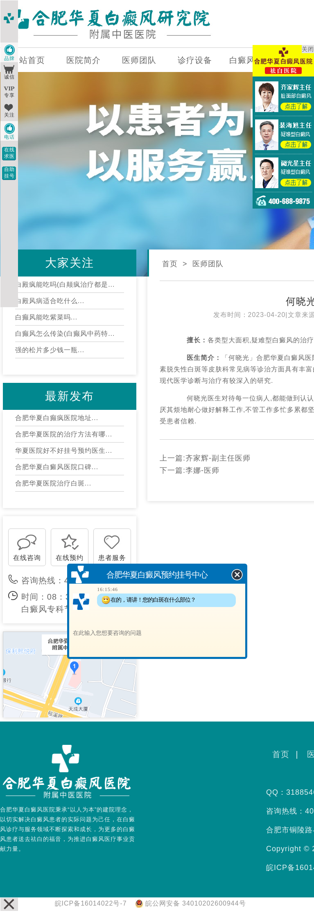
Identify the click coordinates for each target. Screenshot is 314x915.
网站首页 (28, 60)
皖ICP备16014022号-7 (91, 903)
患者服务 (112, 557)
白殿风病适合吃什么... (49, 300)
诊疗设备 (195, 60)
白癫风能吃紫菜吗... (46, 317)
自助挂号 (9, 172)
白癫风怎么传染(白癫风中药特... (65, 333)
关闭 (308, 49)
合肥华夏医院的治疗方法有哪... (63, 434)
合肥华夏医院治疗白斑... (53, 483)
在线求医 (9, 153)
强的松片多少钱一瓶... (49, 349)
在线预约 (70, 557)
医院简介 (83, 60)
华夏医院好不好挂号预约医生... (63, 450)
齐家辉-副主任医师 (218, 458)
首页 (170, 264)
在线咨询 (27, 557)
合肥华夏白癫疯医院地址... (56, 417)
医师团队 (139, 60)
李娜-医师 (202, 470)
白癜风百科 (250, 60)
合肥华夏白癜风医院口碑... (56, 466)
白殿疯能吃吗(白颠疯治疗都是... (65, 284)
